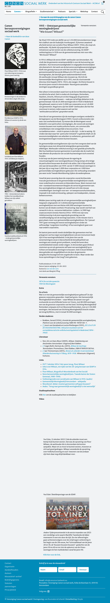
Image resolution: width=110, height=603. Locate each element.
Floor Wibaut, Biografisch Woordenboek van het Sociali (65, 372)
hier (44, 395)
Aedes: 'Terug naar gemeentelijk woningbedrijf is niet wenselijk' (69, 386)
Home (8, 11)
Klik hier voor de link (51, 555)
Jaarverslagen (10, 586)
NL (6, 6)
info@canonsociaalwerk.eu (56, 580)
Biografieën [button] (30, 11)
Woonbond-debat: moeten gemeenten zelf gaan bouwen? (66, 384)
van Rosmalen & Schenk (54, 599)
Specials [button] (72, 11)
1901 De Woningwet (47, 284)
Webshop (84, 11)
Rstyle (80, 599)
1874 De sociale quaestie (49, 281)
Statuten (8, 583)
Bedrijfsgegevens (12, 580)
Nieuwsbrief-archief (13, 576)
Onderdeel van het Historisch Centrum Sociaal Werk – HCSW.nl (73, 3)
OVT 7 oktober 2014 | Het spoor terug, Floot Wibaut (64, 364)
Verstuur (83, 570)
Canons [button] (17, 11)
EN (9, 6)
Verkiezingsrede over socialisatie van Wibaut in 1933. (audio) (67, 379)
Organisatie (9, 566)
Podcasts (62, 11)
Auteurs (8, 573)
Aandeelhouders (11, 570)
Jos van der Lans (53, 269)
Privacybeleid (10, 590)
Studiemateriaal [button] (47, 11)
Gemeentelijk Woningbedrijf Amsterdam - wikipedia (64, 381)
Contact (94, 11)
